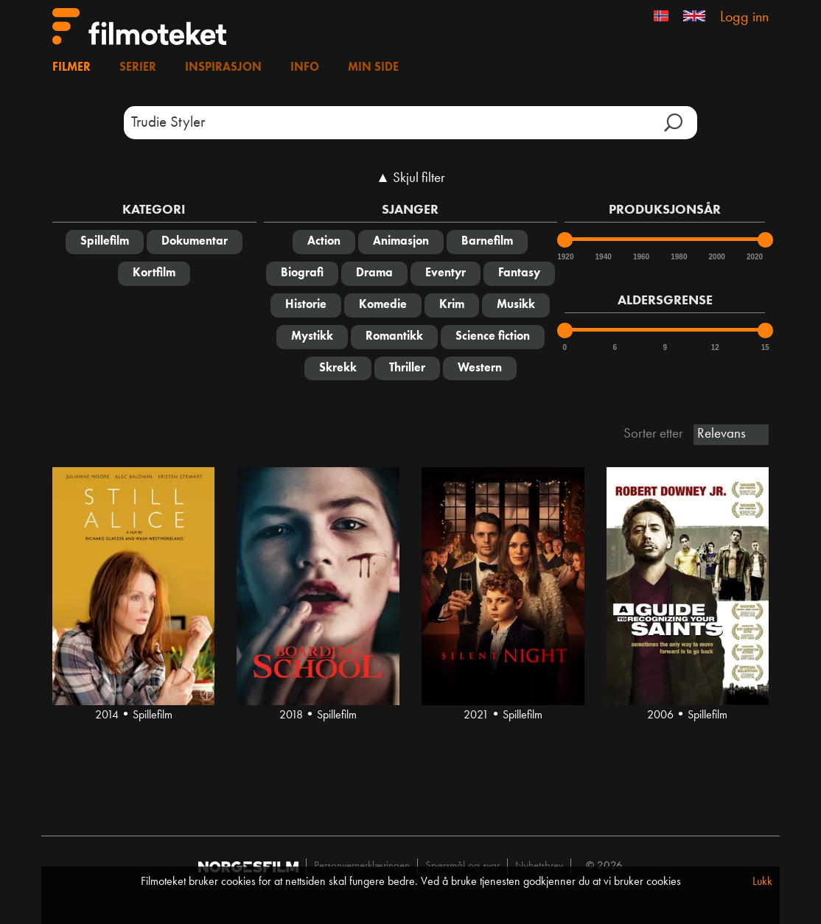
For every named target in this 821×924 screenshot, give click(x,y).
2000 (716, 257)
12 (715, 347)
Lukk (762, 882)
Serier (137, 68)
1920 (564, 257)
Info (304, 68)
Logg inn (744, 17)
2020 (754, 257)
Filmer (71, 68)
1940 (602, 257)
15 (765, 347)
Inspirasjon (223, 68)
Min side (373, 68)
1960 (640, 257)
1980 (678, 257)
